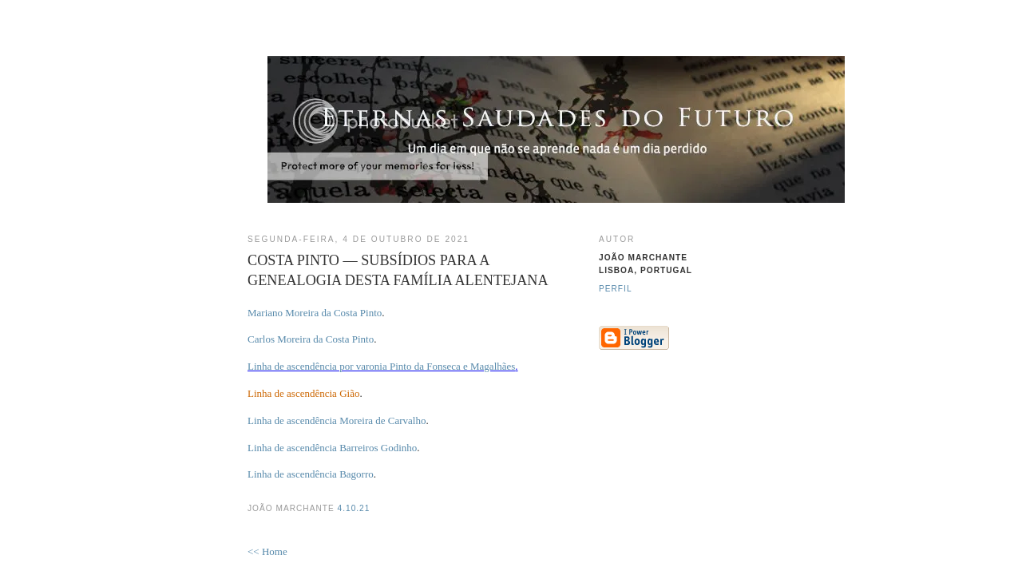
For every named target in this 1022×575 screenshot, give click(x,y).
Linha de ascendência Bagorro (311, 474)
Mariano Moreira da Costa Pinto (315, 313)
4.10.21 (354, 508)
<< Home (267, 551)
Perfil (615, 288)
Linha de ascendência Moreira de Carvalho (337, 420)
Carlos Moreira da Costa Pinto (311, 339)
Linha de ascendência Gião (303, 393)
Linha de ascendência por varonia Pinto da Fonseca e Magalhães (381, 366)
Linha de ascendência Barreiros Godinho (332, 448)
